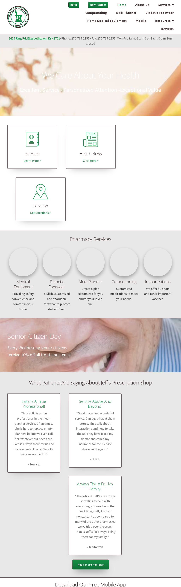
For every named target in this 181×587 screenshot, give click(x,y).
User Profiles (90, 485)
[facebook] (21, 531)
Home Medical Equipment (107, 21)
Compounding (96, 13)
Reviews (167, 29)
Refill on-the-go (32, 485)
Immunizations (158, 229)
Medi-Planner (126, 13)
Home (121, 5)
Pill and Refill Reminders (149, 485)
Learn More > (32, 161)
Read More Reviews (91, 435)
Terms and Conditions (42, 577)
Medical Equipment (23, 232)
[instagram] (43, 531)
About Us (142, 5)
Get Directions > (148, 161)
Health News (90, 154)
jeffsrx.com (102, 549)
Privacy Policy (18, 577)
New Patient (98, 5)
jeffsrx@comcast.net (90, 539)
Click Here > (90, 161)
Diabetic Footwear (159, 13)
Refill (73, 5)
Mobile (141, 21)
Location (148, 154)
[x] (32, 531)
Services (32, 154)
